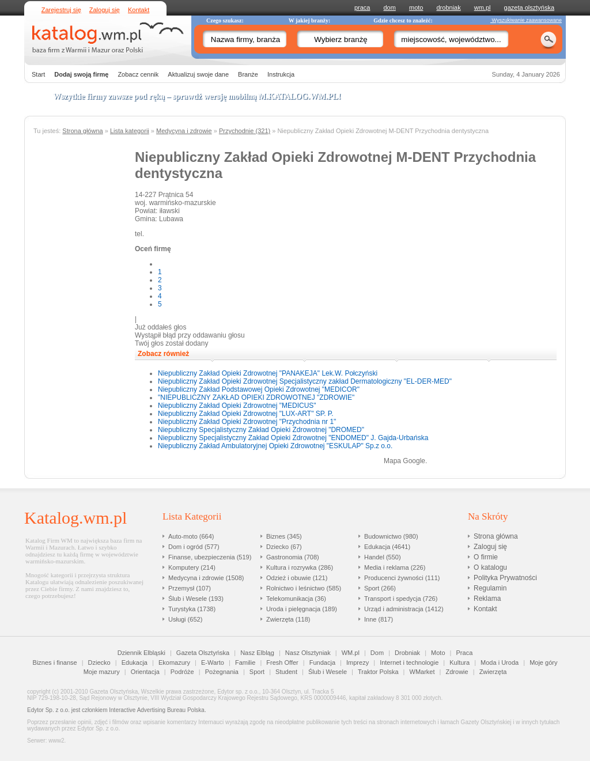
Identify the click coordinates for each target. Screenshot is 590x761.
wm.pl (482, 7)
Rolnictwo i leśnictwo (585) (303, 588)
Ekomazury (174, 662)
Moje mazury (102, 671)
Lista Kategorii (191, 516)
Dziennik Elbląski (141, 652)
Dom (377, 652)
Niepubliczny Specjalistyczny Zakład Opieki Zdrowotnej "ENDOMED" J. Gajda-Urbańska (293, 438)
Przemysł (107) (189, 588)
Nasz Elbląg (257, 652)
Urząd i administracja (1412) (404, 608)
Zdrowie (457, 671)
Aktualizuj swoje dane (198, 74)
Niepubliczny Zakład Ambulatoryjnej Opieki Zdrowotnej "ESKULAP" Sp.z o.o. (275, 446)
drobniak (449, 7)
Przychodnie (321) (244, 130)
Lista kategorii (129, 130)
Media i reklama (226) (394, 567)
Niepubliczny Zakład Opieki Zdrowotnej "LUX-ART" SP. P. (246, 414)
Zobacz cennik (138, 74)
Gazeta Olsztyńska (202, 652)
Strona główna (82, 130)
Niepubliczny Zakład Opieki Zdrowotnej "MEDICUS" (237, 406)
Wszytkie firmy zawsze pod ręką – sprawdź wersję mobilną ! (197, 96)
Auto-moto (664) (191, 536)
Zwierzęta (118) (288, 619)
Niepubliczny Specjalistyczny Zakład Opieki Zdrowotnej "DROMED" (261, 430)
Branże (248, 74)
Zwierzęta (493, 671)
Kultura (459, 662)
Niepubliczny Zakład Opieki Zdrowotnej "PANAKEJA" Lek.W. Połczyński (267, 373)
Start (38, 74)
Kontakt (138, 9)
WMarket (422, 671)
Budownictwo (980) (391, 536)
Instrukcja (280, 74)
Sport (256, 671)
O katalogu (490, 567)
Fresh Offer (282, 662)
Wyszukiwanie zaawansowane (526, 20)
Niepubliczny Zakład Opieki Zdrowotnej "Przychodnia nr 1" (247, 422)
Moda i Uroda (500, 662)
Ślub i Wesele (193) (196, 598)
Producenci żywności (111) (402, 577)
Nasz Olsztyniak (308, 652)
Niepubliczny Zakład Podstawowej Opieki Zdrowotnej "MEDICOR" (259, 389)
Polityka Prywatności (505, 578)
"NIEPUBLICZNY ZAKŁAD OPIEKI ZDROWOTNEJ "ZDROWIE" (256, 397)
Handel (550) (382, 557)
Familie (245, 662)
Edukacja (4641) (387, 546)
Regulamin (490, 588)
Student (286, 671)
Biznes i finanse (55, 662)
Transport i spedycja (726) (400, 598)
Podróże (182, 671)
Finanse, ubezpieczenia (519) (209, 557)
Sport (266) (380, 588)
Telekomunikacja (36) (296, 598)
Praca (464, 652)
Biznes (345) (284, 536)
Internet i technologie (409, 662)
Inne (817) (378, 619)
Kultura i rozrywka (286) (299, 567)
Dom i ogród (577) (194, 546)
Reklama (487, 599)
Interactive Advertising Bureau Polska (157, 710)
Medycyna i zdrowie (184, 130)
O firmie (486, 557)
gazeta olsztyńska (529, 7)
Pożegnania (222, 671)
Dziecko (99, 662)
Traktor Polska (378, 671)
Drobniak (407, 652)
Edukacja (135, 662)
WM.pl (351, 652)
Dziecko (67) (284, 546)
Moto (438, 652)
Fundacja (322, 662)
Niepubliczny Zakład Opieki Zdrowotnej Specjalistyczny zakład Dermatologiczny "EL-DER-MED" (305, 381)
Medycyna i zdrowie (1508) (206, 577)
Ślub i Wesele (327, 671)
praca (362, 7)
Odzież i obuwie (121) (296, 577)
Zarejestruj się (61, 9)
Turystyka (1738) (191, 608)
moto (416, 7)
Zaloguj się (104, 9)
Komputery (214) (191, 567)
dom (390, 7)
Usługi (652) (185, 619)
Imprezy (357, 662)
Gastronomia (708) (292, 557)
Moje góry (543, 662)
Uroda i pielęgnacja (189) (301, 608)
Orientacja (145, 671)
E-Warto (212, 662)
